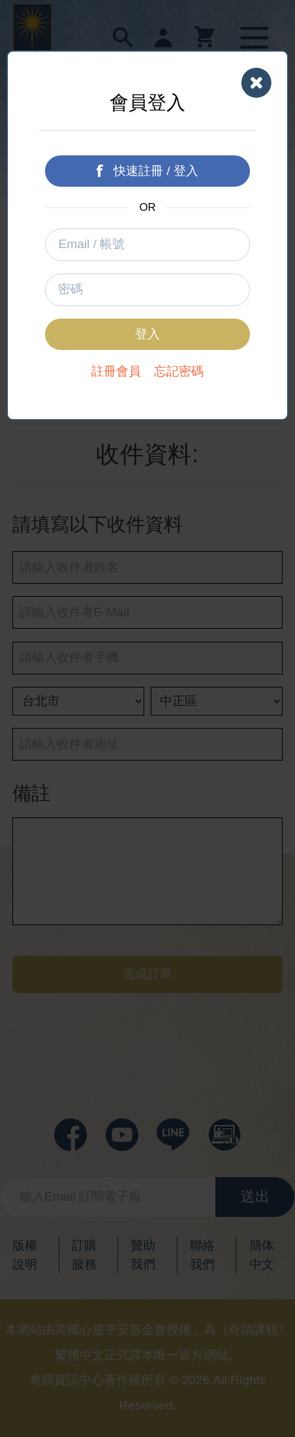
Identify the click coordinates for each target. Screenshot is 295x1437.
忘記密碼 (179, 371)
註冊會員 (116, 371)
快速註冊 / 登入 (147, 171)
